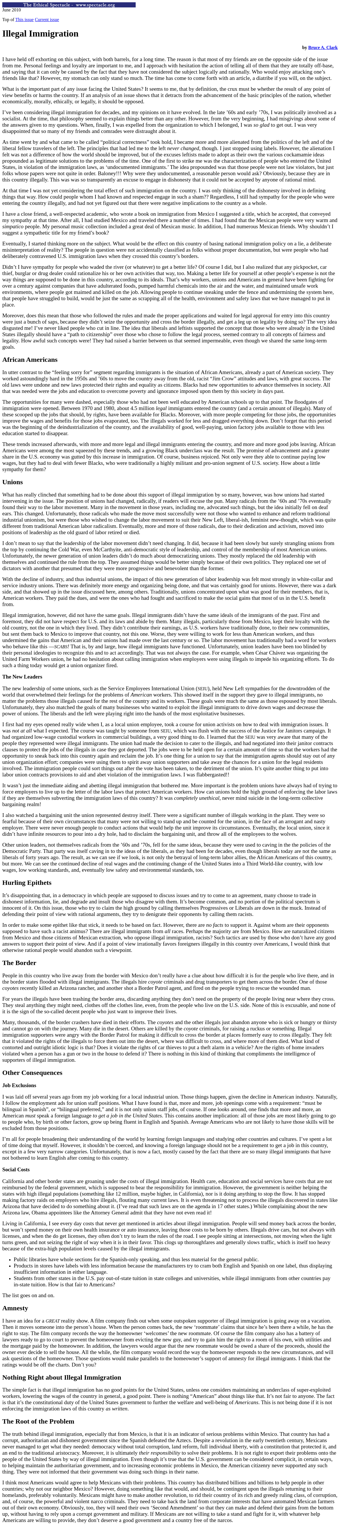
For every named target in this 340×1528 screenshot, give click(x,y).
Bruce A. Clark (323, 47)
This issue (24, 19)
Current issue (47, 19)
